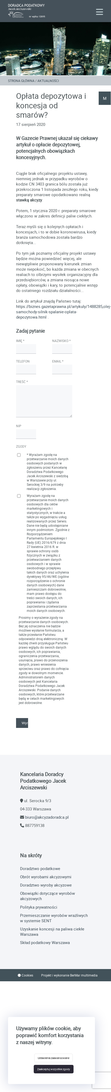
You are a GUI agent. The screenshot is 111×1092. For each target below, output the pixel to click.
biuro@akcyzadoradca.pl (47, 817)
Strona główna (21, 81)
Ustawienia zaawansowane (53, 1058)
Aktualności (48, 81)
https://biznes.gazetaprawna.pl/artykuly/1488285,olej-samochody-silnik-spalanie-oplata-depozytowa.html (63, 312)
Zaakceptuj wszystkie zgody (53, 1069)
